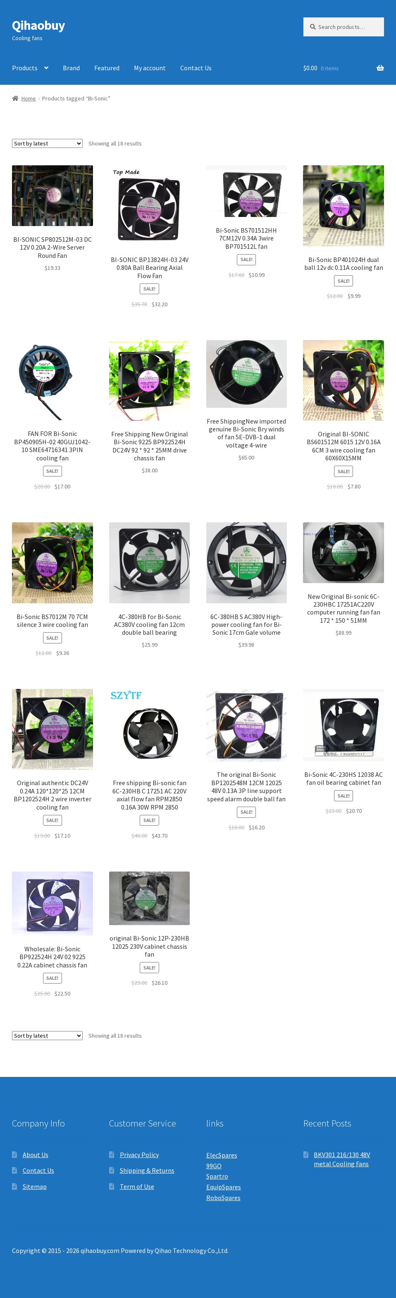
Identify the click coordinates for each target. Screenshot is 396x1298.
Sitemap (35, 1186)
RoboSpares (223, 1197)
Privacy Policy (139, 1154)
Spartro (217, 1176)
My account (150, 68)
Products (25, 68)
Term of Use (137, 1186)
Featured (106, 68)
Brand (71, 68)
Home (28, 98)
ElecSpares (221, 1155)
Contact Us (196, 68)
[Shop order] (47, 143)
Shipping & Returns (147, 1170)
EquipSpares (223, 1187)
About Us (35, 1154)
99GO (214, 1166)
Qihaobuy (38, 25)
